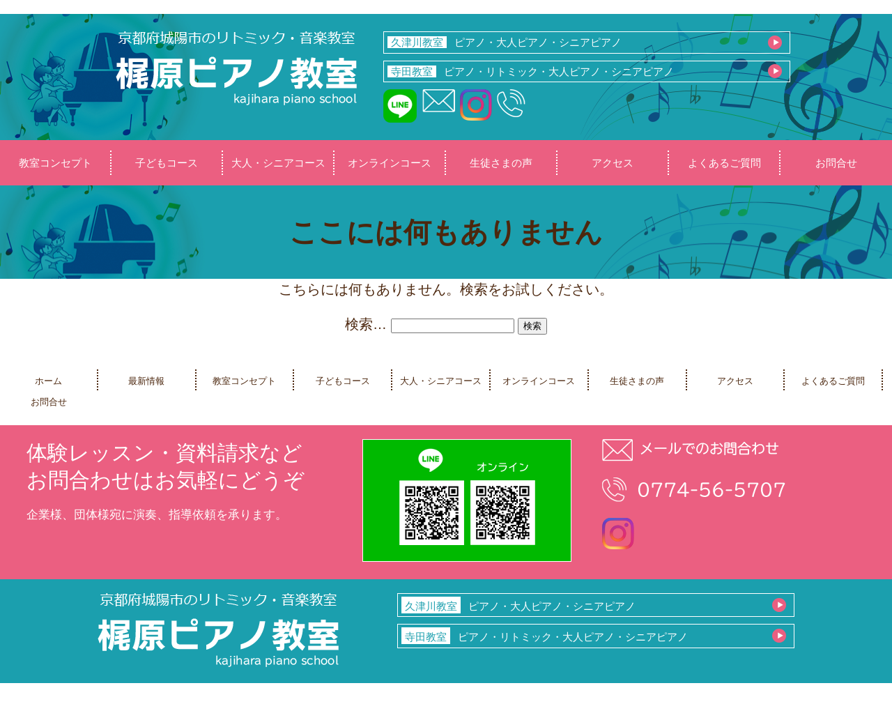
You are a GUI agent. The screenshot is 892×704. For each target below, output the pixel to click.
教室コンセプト (55, 163)
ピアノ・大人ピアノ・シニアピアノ (504, 42)
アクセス (612, 163)
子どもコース (166, 163)
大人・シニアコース (278, 163)
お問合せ (836, 163)
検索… (366, 324)
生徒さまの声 (501, 163)
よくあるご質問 (724, 163)
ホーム (48, 381)
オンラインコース (389, 163)
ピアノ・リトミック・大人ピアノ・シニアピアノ (530, 71)
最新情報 (146, 381)
